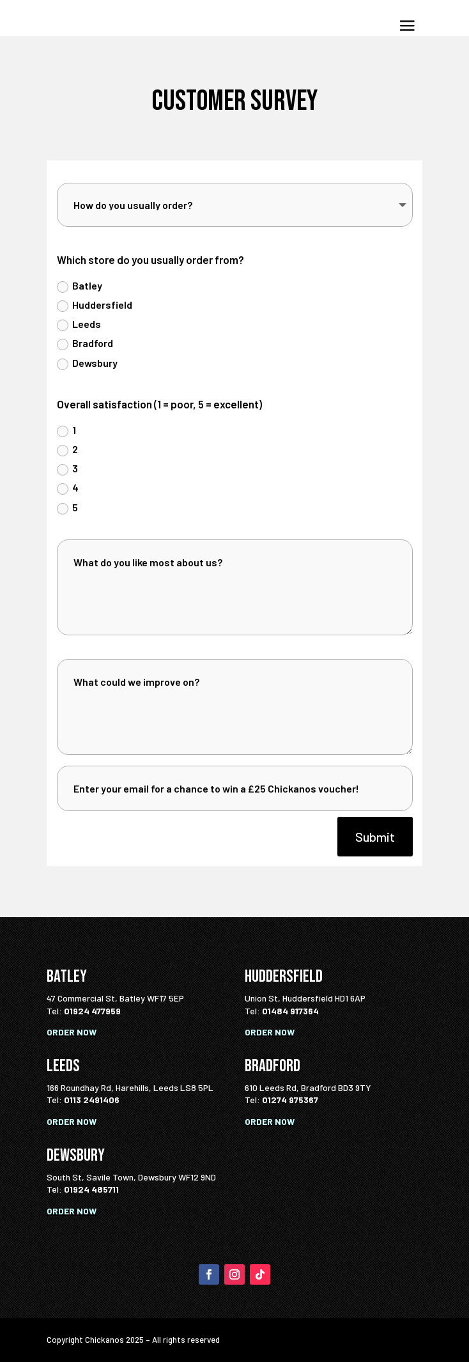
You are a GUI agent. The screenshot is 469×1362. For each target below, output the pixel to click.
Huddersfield (94, 305)
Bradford (85, 343)
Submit (375, 836)
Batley (79, 286)
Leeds (79, 324)
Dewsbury (87, 363)
